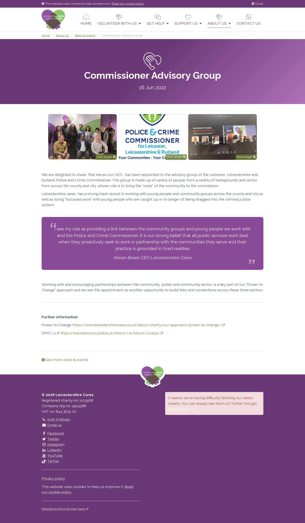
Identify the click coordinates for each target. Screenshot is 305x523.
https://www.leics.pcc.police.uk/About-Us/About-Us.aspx (109, 333)
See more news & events (65, 360)
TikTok (50, 461)
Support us (188, 19)
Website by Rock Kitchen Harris (63, 509)
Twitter (50, 439)
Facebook (53, 433)
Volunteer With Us (119, 19)
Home (86, 19)
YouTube (52, 455)
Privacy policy (53, 478)
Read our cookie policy (128, 3)
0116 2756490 (56, 419)
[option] (82, 137)
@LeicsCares (179, 409)
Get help (158, 19)
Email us (52, 425)
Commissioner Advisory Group (122, 35)
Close (257, 3)
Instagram (53, 444)
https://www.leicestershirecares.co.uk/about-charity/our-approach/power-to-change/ (146, 325)
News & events (85, 35)
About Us (219, 19)
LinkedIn (52, 450)
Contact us (248, 19)
